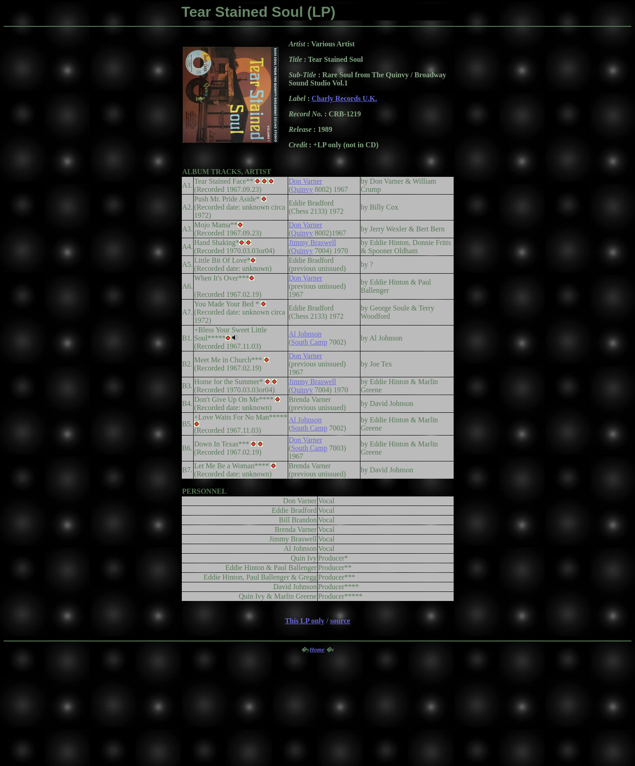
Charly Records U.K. (344, 98)
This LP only (305, 621)
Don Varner (305, 181)
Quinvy (302, 189)
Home (317, 649)
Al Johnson (305, 334)
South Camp (309, 342)
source (340, 621)
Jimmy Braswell (312, 242)
